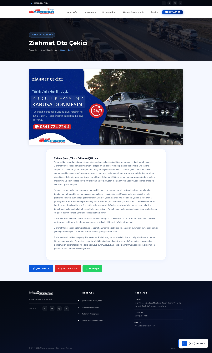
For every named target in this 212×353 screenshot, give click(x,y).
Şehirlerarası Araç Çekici (92, 300)
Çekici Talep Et (41, 268)
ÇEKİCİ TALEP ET (172, 12)
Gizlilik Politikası (177, 348)
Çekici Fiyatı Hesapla (90, 307)
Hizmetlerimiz (109, 12)
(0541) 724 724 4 (39, 3)
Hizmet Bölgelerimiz (133, 12)
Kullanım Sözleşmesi (90, 314)
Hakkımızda (90, 12)
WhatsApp (92, 268)
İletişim (154, 12)
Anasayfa (72, 12)
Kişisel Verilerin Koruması (92, 320)
